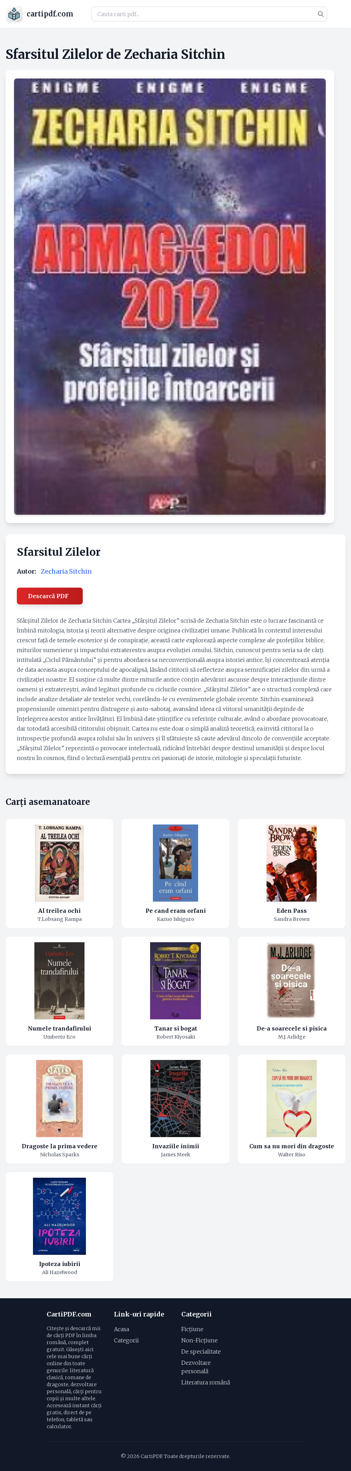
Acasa (121, 1329)
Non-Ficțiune (199, 1340)
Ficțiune (192, 1329)
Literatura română (205, 1382)
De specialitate (201, 1351)
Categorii (126, 1340)
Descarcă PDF (48, 596)
